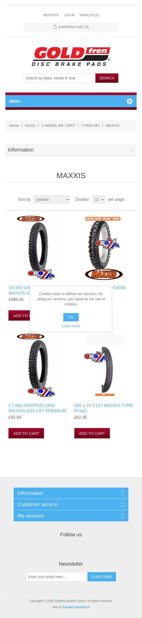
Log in (69, 15)
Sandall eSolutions (76, 607)
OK (71, 317)
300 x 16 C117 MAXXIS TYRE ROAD (103, 408)
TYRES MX (90, 125)
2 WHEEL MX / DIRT (58, 125)
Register (51, 15)
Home (14, 125)
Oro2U (30, 125)
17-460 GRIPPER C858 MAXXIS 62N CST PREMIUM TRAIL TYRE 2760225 (37, 411)
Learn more (71, 326)
